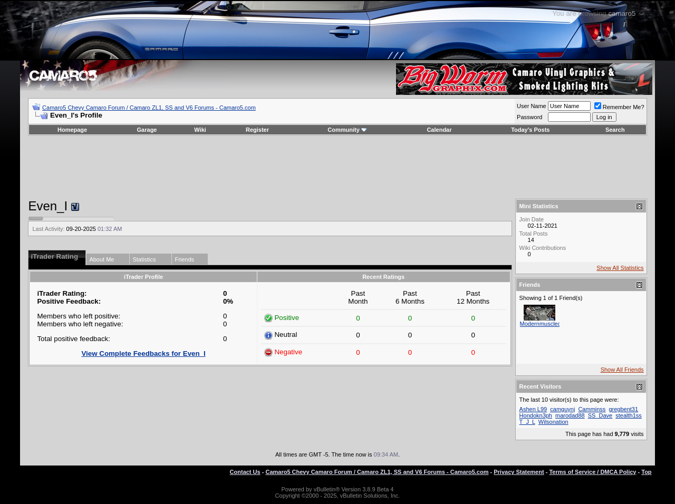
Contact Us (245, 472)
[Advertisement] (337, 167)
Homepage (72, 130)
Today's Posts (530, 130)
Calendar (439, 130)
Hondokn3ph (535, 415)
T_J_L (527, 422)
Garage (147, 130)
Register (257, 130)
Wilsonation (553, 422)
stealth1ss (628, 415)
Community (347, 130)
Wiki (200, 130)
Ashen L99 (533, 409)
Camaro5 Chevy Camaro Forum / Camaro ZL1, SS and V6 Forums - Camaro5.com (149, 107)
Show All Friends (622, 369)
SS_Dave (600, 415)
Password (529, 117)
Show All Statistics (619, 268)
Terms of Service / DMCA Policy (592, 472)
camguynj (562, 409)
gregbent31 (623, 409)
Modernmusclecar (543, 324)
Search (615, 130)
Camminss (591, 409)
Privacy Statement (519, 472)
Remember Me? (619, 107)
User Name (531, 106)
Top (646, 472)
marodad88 (570, 415)
